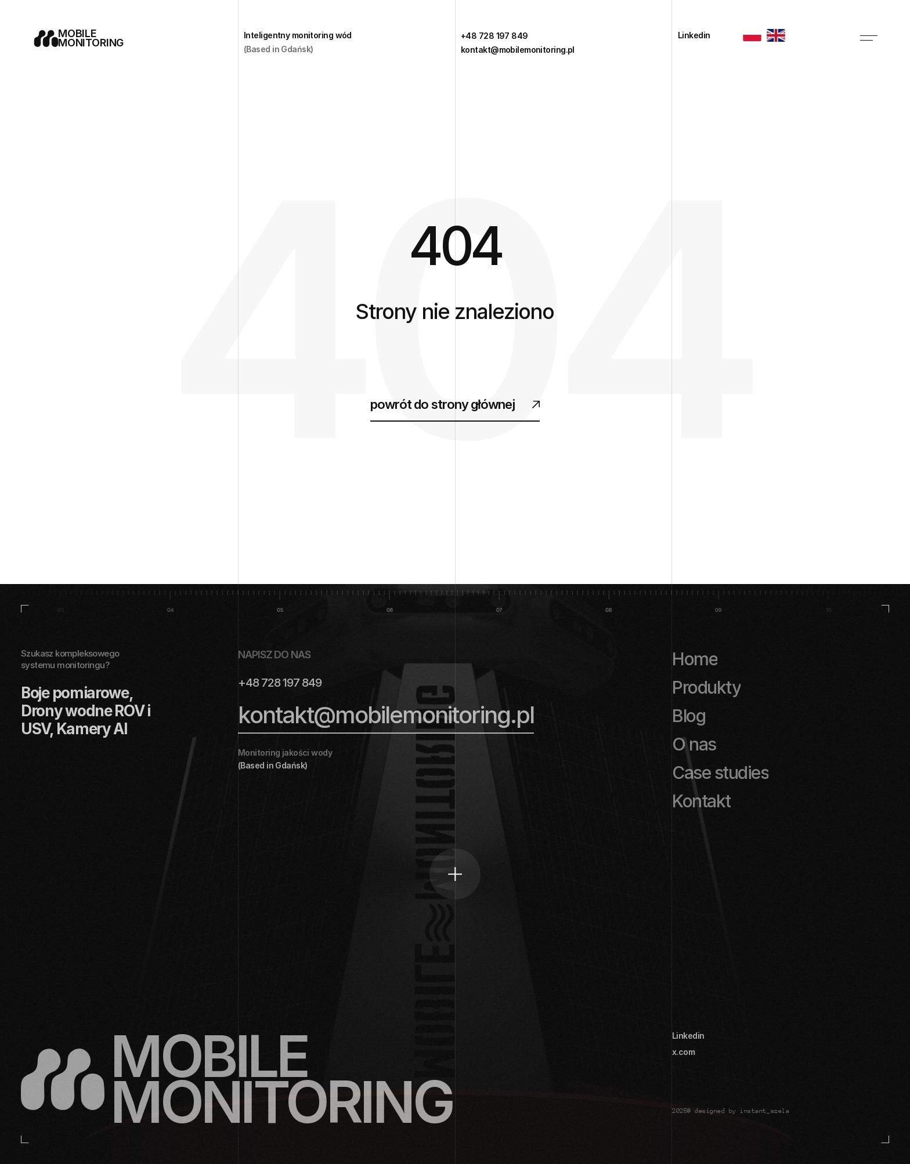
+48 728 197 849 (280, 683)
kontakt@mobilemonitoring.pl (386, 715)
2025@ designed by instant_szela (730, 1111)
